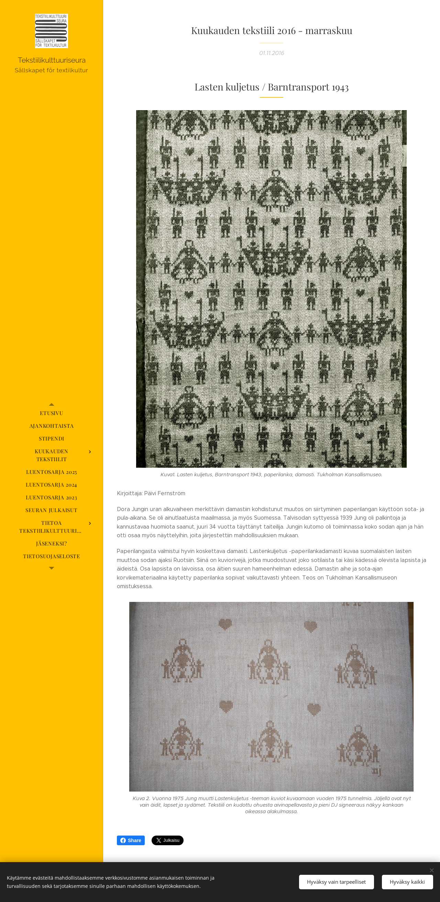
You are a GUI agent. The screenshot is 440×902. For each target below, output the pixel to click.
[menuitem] (51, 413)
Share (130, 840)
